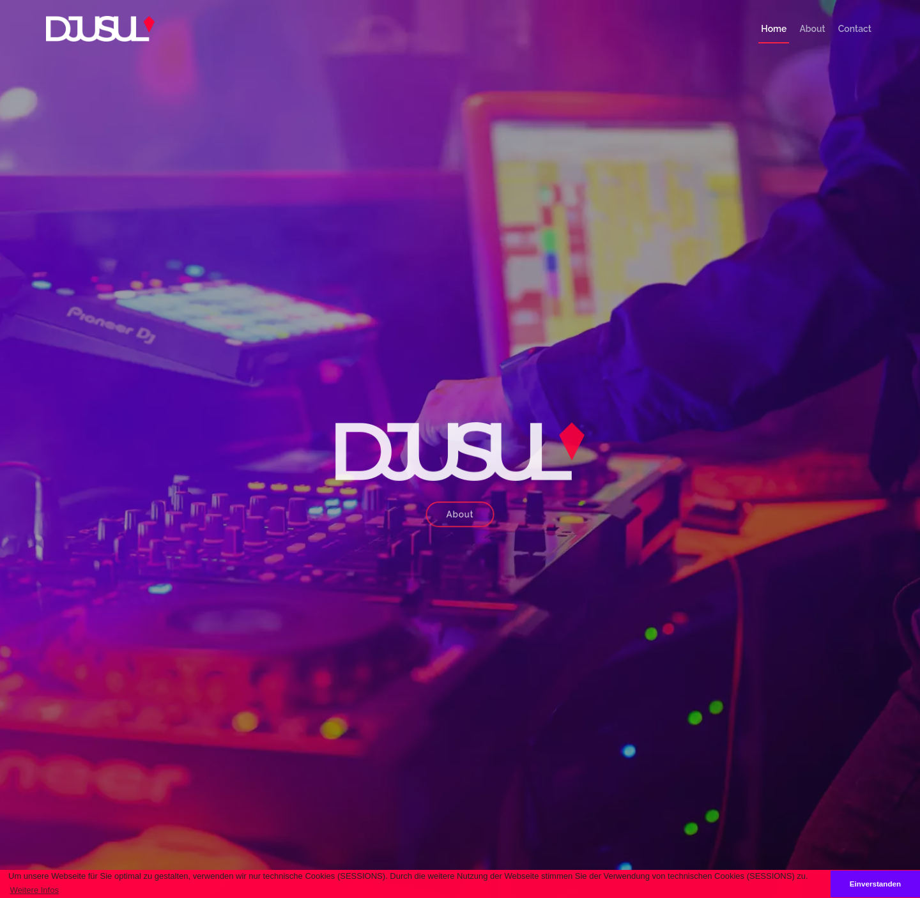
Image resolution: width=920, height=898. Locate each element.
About (812, 29)
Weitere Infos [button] (34, 890)
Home (773, 29)
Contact (854, 29)
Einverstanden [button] (875, 883)
